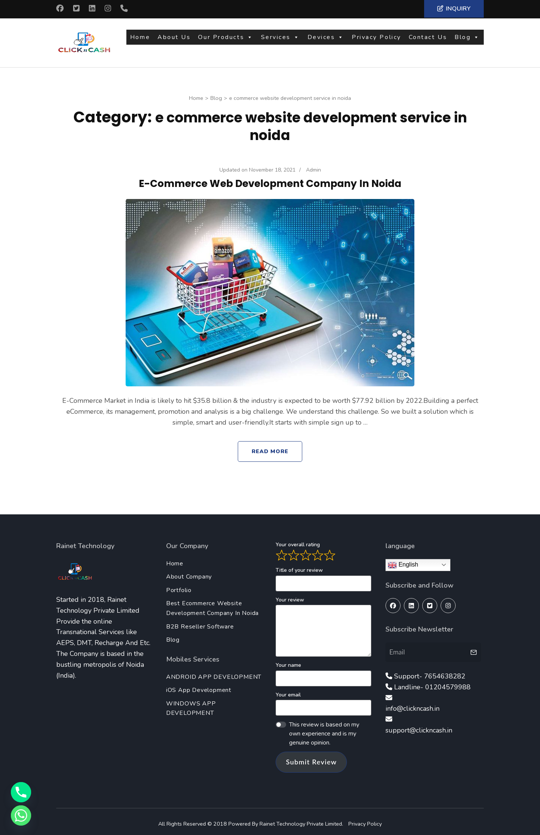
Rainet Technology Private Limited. (302, 819)
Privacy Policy (376, 40)
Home (140, 40)
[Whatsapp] (21, 815)
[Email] (427, 647)
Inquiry (454, 9)
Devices (326, 40)
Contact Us (428, 40)
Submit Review (311, 757)
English (403, 560)
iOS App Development (198, 685)
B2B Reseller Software (200, 622)
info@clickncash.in (413, 703)
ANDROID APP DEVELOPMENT (213, 672)
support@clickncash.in (419, 725)
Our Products (225, 40)
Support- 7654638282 (429, 671)
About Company (189, 572)
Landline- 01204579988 (432, 682)
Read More (270, 447)
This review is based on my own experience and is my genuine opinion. (324, 729)
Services (280, 40)
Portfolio (179, 586)
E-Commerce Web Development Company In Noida (270, 178)
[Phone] (21, 792)
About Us (174, 40)
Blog (467, 40)
